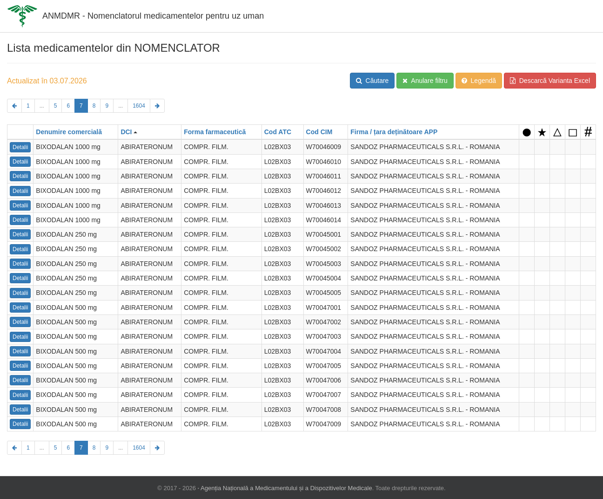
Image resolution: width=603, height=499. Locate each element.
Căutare (372, 80)
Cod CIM (319, 132)
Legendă (479, 80)
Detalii (20, 147)
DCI (126, 132)
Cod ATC (277, 132)
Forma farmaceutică (215, 132)
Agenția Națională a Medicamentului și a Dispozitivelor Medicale (286, 488)
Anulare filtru (425, 80)
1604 (139, 106)
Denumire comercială (69, 132)
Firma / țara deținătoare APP (393, 132)
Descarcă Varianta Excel (550, 80)
